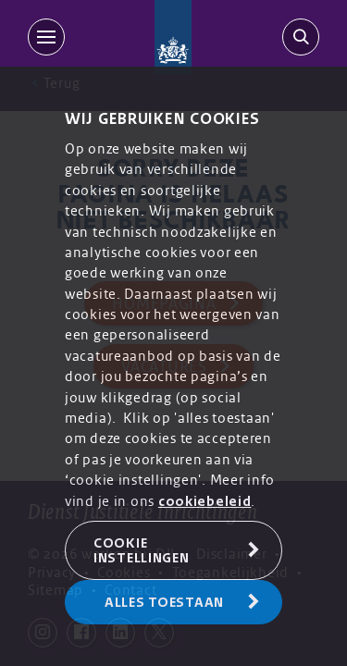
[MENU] (50, 37)
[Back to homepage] (173, 37)
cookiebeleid (205, 501)
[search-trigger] (297, 37)
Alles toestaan (164, 602)
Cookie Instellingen (141, 550)
